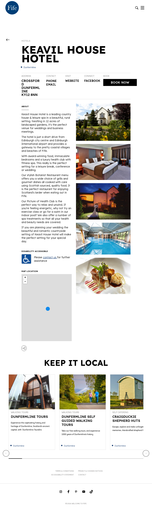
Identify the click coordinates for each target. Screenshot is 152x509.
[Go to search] (136, 8)
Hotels (25, 41)
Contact (82, 477)
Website (73, 81)
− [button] (25, 282)
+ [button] (25, 278)
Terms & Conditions (64, 473)
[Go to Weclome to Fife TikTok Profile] (91, 494)
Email (51, 84)
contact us (50, 257)
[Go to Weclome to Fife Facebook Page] (68, 494)
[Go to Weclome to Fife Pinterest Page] (76, 494)
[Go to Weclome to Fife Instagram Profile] (60, 494)
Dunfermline (29, 67)
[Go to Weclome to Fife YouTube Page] (83, 494)
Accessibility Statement (62, 477)
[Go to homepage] (12, 8)
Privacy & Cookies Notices (90, 473)
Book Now (120, 83)
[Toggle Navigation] (142, 8)
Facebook (93, 81)
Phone (52, 81)
